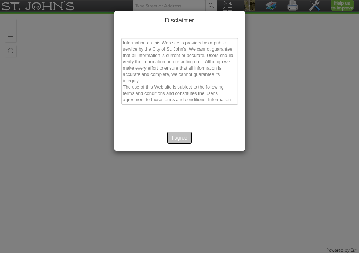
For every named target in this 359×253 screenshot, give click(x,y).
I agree (179, 138)
